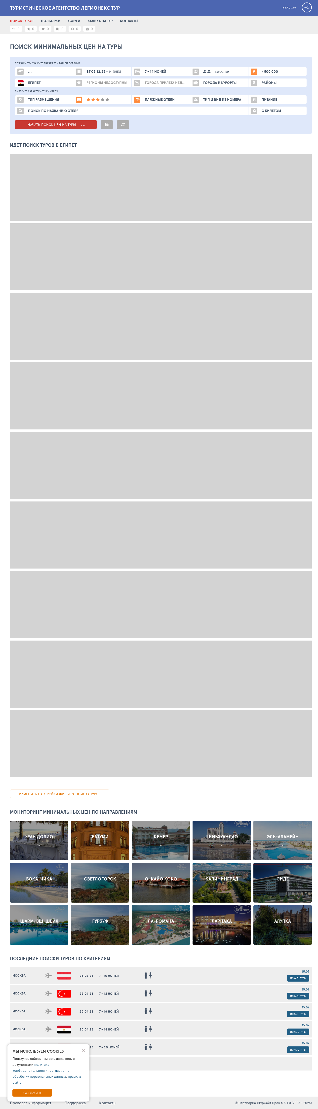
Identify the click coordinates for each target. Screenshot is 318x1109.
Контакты (108, 1103)
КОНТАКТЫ (129, 20)
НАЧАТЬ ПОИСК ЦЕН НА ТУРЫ (56, 124)
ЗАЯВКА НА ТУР (100, 20)
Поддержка (75, 1103)
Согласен (32, 1092)
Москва (19, 975)
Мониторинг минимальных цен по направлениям (73, 811)
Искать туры (298, 978)
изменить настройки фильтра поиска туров (60, 794)
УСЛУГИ (74, 20)
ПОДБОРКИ (50, 20)
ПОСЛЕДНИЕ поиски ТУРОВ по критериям (60, 958)
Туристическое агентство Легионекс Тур (65, 8)
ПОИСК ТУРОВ (22, 20)
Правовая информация (30, 1103)
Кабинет (289, 7)
